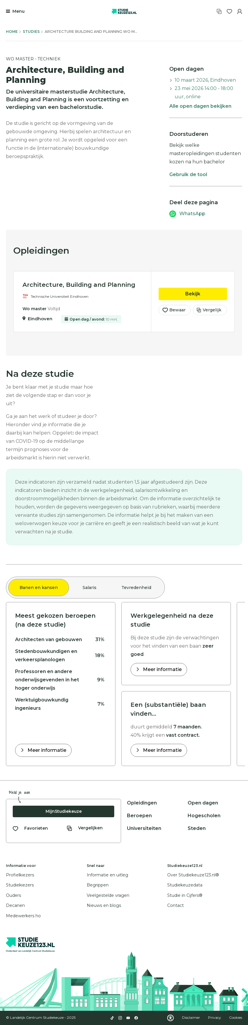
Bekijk (206, 293)
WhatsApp (192, 213)
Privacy (215, 1017)
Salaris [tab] (89, 587)
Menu (18, 11)
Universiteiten (144, 828)
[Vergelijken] (219, 11)
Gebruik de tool (188, 174)
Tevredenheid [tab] (136, 587)
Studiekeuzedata (184, 885)
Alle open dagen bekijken (200, 106)
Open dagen (203, 803)
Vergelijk (209, 310)
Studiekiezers (20, 885)
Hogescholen (204, 815)
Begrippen (98, 885)
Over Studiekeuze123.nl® (193, 875)
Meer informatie (46, 750)
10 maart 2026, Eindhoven (205, 80)
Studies (31, 31)
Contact (175, 905)
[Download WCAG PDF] (170, 1017)
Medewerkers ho (23, 915)
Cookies (235, 1017)
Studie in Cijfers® (184, 895)
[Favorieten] (229, 11)
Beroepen (139, 815)
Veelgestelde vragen (108, 895)
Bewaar (174, 310)
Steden (197, 828)
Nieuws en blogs (104, 905)
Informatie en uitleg (107, 875)
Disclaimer (191, 1017)
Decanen (15, 905)
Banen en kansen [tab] (39, 587)
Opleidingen (142, 803)
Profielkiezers (20, 875)
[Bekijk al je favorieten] (30, 828)
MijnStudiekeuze (64, 811)
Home (12, 31)
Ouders (13, 895)
